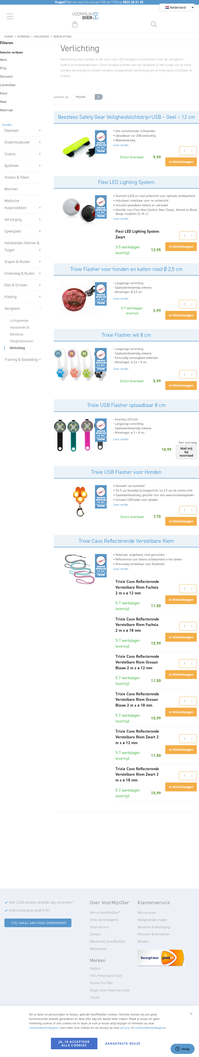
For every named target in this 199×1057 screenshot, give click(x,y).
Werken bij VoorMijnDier (107, 941)
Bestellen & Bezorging (154, 927)
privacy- (125, 1028)
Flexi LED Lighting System (126, 182)
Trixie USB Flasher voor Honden (126, 472)
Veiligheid (41, 36)
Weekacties (98, 948)
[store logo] (85, 16)
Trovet (94, 997)
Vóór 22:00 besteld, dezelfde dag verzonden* (41, 902)
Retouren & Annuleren (154, 934)
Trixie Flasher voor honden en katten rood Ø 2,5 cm (126, 269)
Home (8, 36)
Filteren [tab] (6, 42)
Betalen (143, 941)
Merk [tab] (3, 60)
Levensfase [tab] (7, 85)
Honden (23, 36)
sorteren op (61, 97)
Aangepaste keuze (123, 1043)
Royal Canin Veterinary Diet (110, 990)
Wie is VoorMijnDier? (105, 912)
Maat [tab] (3, 102)
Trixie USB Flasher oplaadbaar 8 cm (126, 405)
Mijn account (147, 912)
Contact (95, 934)
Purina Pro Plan (101, 983)
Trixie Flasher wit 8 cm (126, 334)
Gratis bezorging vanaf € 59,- (30, 910)
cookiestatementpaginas (150, 1028)
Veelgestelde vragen (152, 919)
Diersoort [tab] (6, 76)
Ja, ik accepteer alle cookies (74, 1043)
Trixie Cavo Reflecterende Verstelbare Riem (126, 541)
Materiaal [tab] (6, 110)
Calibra (95, 968)
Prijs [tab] (3, 68)
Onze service (99, 927)
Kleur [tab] (4, 93)
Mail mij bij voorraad (186, 452)
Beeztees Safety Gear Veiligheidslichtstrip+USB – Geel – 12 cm (126, 117)
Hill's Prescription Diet (106, 975)
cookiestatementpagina (43, 1028)
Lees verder (120, 145)
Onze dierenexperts (104, 919)
